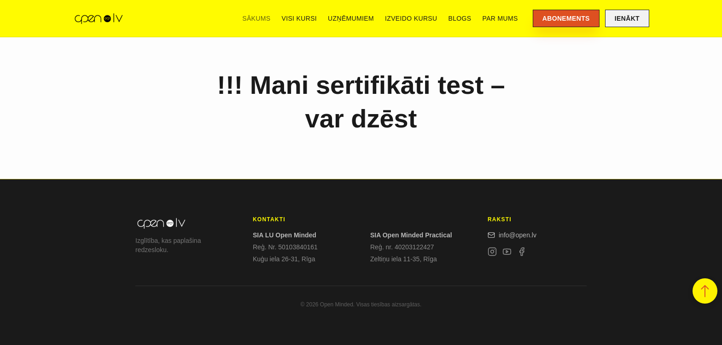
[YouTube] (507, 253)
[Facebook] (521, 253)
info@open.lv (512, 235)
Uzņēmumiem (351, 18)
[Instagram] (492, 253)
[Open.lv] (98, 18)
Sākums (256, 18)
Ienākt (627, 18)
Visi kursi (299, 18)
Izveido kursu (411, 18)
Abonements (566, 18)
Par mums (500, 18)
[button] (705, 291)
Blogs (460, 18)
